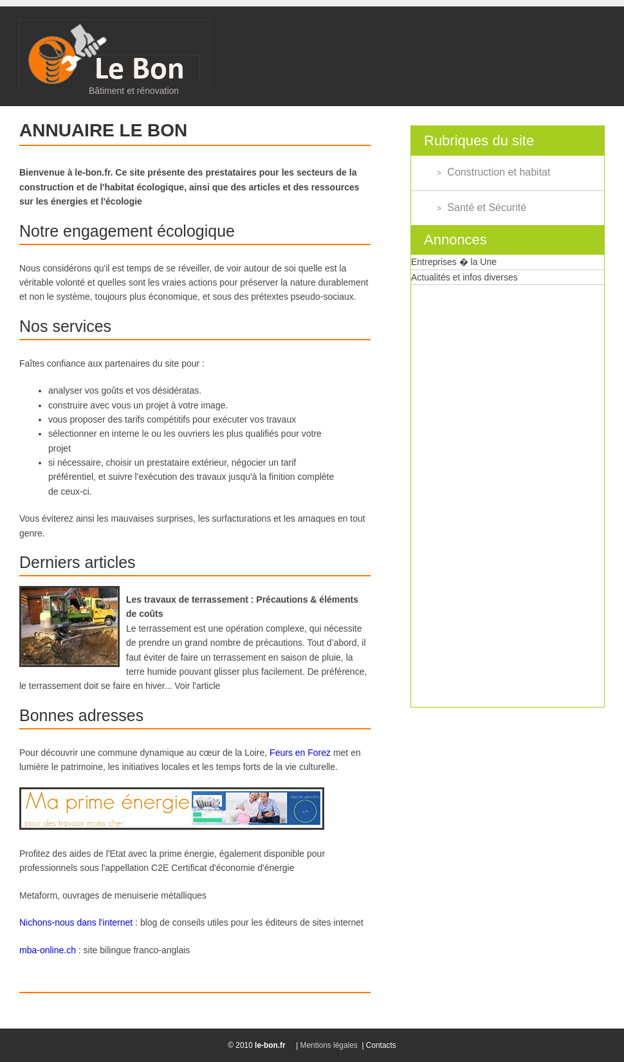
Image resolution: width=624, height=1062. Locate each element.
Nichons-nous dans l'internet (76, 922)
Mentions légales (329, 1045)
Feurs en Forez (300, 752)
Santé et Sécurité (486, 207)
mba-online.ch (47, 950)
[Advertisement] (452, 478)
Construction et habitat (498, 172)
